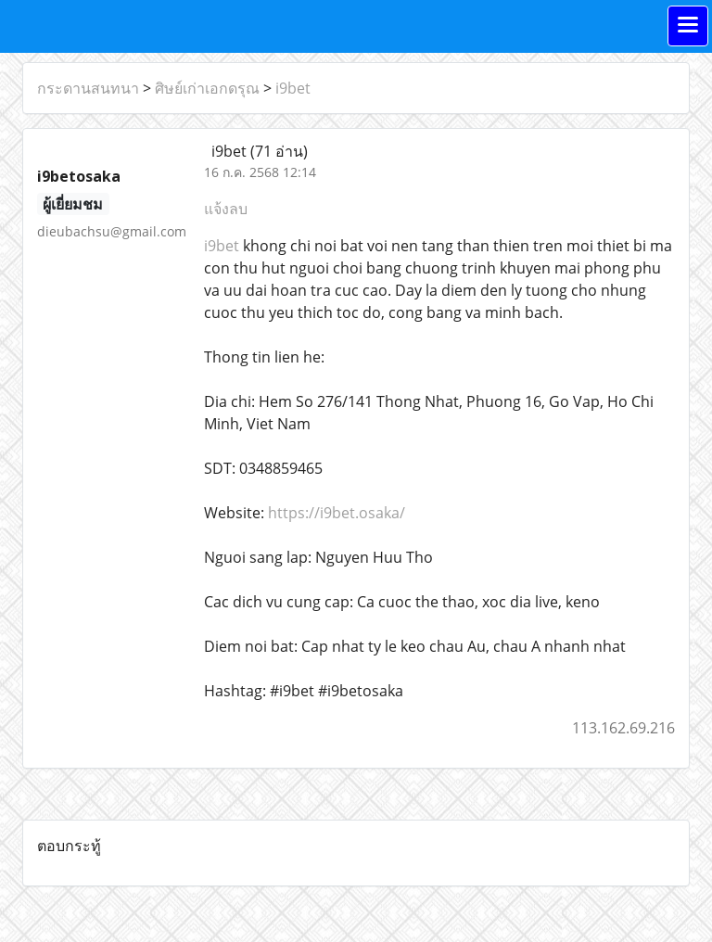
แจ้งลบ (226, 208)
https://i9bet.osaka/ (336, 513)
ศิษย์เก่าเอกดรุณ (207, 88)
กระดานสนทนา (88, 88)
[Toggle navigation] (688, 26)
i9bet (293, 88)
